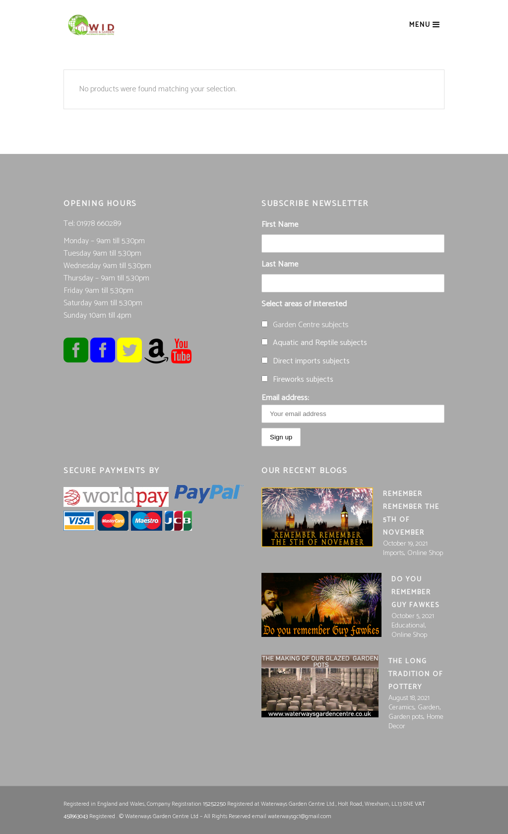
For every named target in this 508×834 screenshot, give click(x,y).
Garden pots (405, 717)
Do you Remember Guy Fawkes (415, 592)
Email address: (352, 407)
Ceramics (401, 707)
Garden (429, 707)
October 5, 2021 (412, 616)
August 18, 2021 (409, 698)
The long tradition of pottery (415, 674)
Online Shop (425, 553)
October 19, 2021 (405, 544)
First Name (279, 224)
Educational (408, 625)
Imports (393, 553)
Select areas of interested (304, 304)
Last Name (279, 264)
